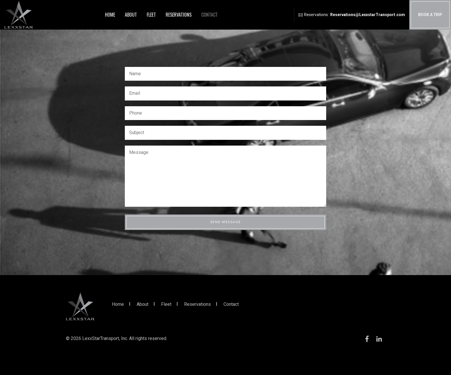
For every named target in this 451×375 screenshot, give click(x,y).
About (131, 14)
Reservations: (352, 15)
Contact (209, 14)
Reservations (179, 14)
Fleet (151, 14)
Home (110, 14)
